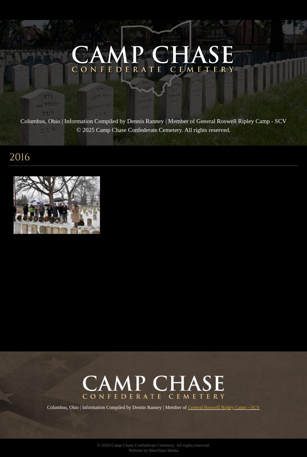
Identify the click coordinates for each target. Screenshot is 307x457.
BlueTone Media (163, 450)
